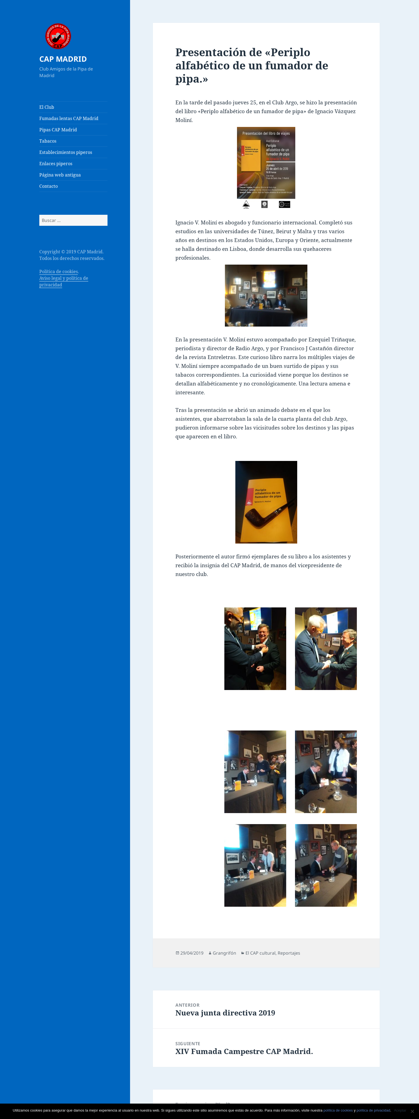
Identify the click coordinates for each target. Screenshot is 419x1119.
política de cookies (338, 1110)
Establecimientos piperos (65, 152)
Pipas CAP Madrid (58, 130)
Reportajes (289, 953)
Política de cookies (58, 271)
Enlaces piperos (55, 164)
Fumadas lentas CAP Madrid (68, 118)
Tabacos (47, 141)
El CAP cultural (260, 953)
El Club (46, 107)
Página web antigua (60, 175)
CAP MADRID (63, 59)
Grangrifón (224, 953)
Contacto (48, 186)
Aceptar (400, 1110)
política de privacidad (373, 1110)
